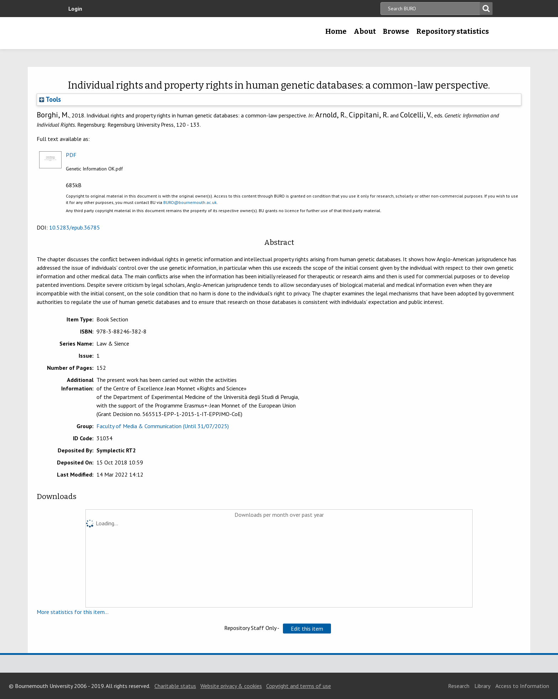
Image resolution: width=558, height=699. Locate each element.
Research (458, 685)
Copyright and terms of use (298, 685)
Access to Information (522, 685)
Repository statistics (452, 31)
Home (336, 31)
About (365, 31)
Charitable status (175, 685)
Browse (396, 31)
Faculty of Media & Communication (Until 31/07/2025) (162, 426)
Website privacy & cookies (231, 685)
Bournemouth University (115, 33)
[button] (307, 629)
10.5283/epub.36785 (74, 227)
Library (482, 685)
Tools (50, 99)
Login (75, 8)
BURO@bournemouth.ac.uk (190, 202)
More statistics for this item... (73, 611)
